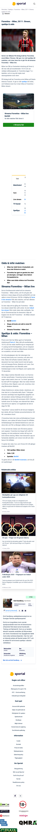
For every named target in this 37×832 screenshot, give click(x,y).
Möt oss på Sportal (18, 772)
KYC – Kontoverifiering (18, 692)
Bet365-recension (21, 460)
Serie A (12, 342)
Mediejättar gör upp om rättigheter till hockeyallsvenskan (15, 496)
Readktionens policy (18, 782)
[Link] (18, 482)
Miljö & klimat (18, 724)
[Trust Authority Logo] (9, 811)
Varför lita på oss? (18, 776)
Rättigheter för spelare (18, 713)
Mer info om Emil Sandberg (12, 660)
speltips (24, 82)
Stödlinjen (18, 720)
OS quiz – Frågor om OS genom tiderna (15, 538)
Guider (18, 741)
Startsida (4, 10)
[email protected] (11, 611)
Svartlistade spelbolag (18, 730)
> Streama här (18, 125)
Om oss (18, 786)
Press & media (18, 748)
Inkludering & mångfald (18, 696)
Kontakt (18, 744)
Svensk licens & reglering (18, 727)
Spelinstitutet (18, 717)
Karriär (18, 779)
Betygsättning (18, 769)
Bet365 (13, 321)
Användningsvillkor (18, 686)
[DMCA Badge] (9, 804)
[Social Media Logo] (15, 796)
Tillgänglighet (18, 758)
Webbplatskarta (18, 751)
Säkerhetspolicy (18, 755)
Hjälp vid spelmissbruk (18, 710)
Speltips (10, 10)
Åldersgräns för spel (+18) (18, 689)
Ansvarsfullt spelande (18, 706)
